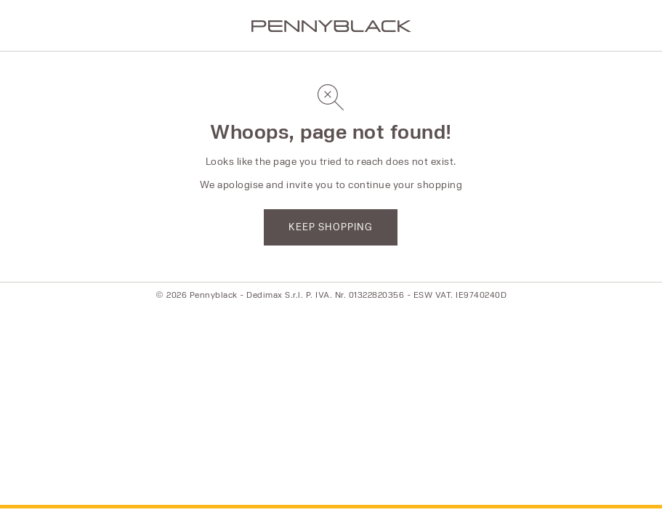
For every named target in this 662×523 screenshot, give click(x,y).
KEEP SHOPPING (330, 226)
